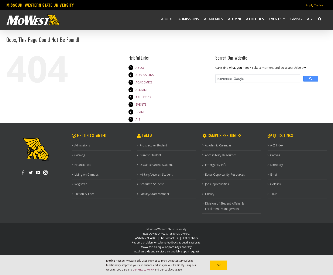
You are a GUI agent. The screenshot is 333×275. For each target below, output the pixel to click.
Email (274, 174)
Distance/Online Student (156, 165)
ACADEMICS (143, 82)
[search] (257, 79)
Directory (276, 165)
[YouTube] (38, 172)
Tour (273, 194)
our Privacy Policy (143, 269)
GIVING (140, 112)
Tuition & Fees (84, 194)
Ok (218, 265)
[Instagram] (45, 172)
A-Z (137, 119)
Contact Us (171, 238)
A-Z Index (276, 145)
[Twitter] (30, 172)
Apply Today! (314, 5)
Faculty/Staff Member (154, 194)
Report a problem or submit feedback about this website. (166, 242)
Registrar (80, 184)
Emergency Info (216, 165)
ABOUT (140, 68)
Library (209, 194)
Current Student (150, 155)
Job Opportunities (217, 184)
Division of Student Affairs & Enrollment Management (224, 206)
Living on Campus (86, 174)
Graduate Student (152, 184)
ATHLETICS (143, 97)
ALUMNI (141, 90)
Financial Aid (82, 165)
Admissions (82, 145)
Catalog (79, 155)
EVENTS (141, 104)
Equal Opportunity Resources (225, 174)
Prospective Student (153, 145)
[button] (319, 19)
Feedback (192, 238)
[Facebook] (23, 172)
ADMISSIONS (144, 75)
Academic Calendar (218, 145)
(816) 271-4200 (147, 238)
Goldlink (275, 184)
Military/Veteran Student (156, 174)
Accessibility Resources (221, 155)
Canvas (275, 155)
